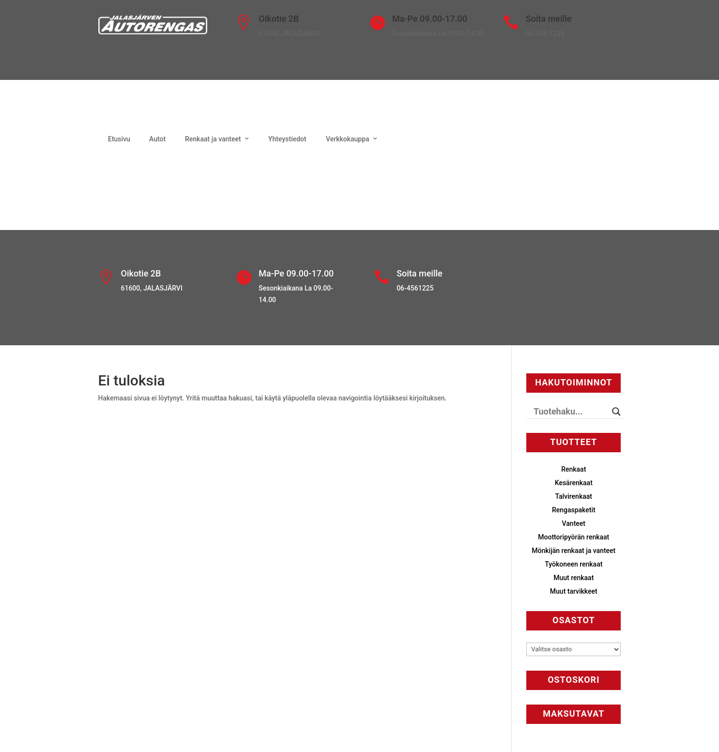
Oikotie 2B (279, 19)
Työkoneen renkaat (573, 564)
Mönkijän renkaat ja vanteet (573, 550)
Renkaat (573, 469)
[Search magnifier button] (616, 411)
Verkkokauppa (347, 139)
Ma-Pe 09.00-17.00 (429, 19)
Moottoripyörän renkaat (573, 537)
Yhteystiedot (287, 139)
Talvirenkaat (573, 496)
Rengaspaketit (574, 510)
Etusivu (119, 139)
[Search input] (570, 411)
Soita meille (549, 19)
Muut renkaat (573, 578)
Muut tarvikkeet (573, 591)
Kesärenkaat (574, 483)
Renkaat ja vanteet (213, 139)
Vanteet (573, 523)
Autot (157, 139)
